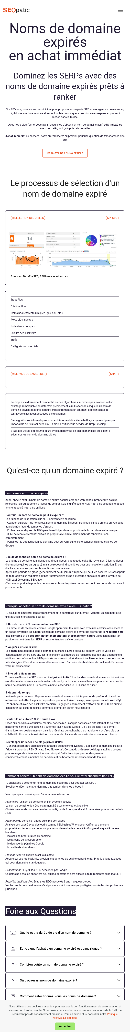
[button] (65, 933)
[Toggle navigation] (120, 10)
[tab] (65, 933)
